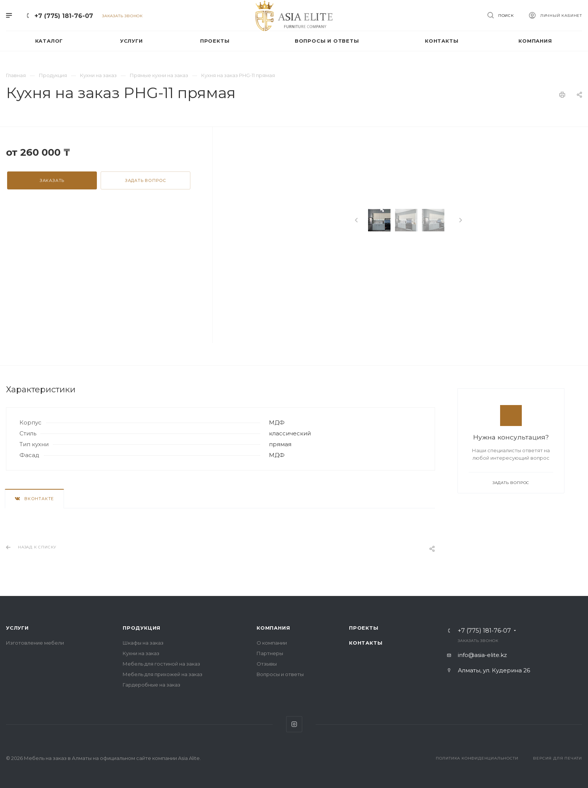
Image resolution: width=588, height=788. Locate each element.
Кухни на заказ (141, 653)
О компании (272, 643)
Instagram (294, 724)
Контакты (365, 643)
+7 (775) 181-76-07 (63, 15)
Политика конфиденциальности (477, 758)
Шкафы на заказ (143, 643)
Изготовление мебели (35, 643)
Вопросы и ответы (280, 674)
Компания (273, 628)
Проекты (364, 628)
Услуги (17, 628)
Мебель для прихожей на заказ (162, 674)
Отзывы (267, 664)
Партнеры (270, 653)
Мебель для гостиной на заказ (161, 664)
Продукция (141, 628)
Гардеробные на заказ (151, 685)
